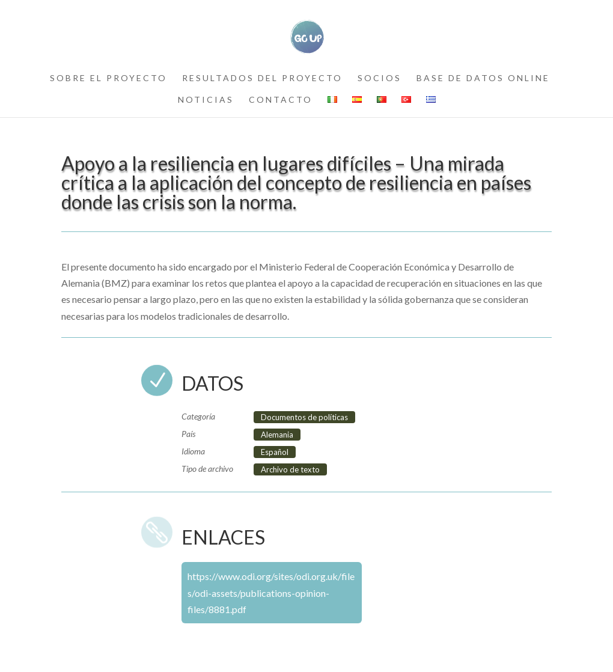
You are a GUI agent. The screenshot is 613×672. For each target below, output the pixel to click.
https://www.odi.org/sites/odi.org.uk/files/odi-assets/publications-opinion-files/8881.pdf (271, 592)
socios (379, 78)
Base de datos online (483, 78)
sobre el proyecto (108, 78)
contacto (281, 100)
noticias (206, 100)
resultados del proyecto (262, 78)
